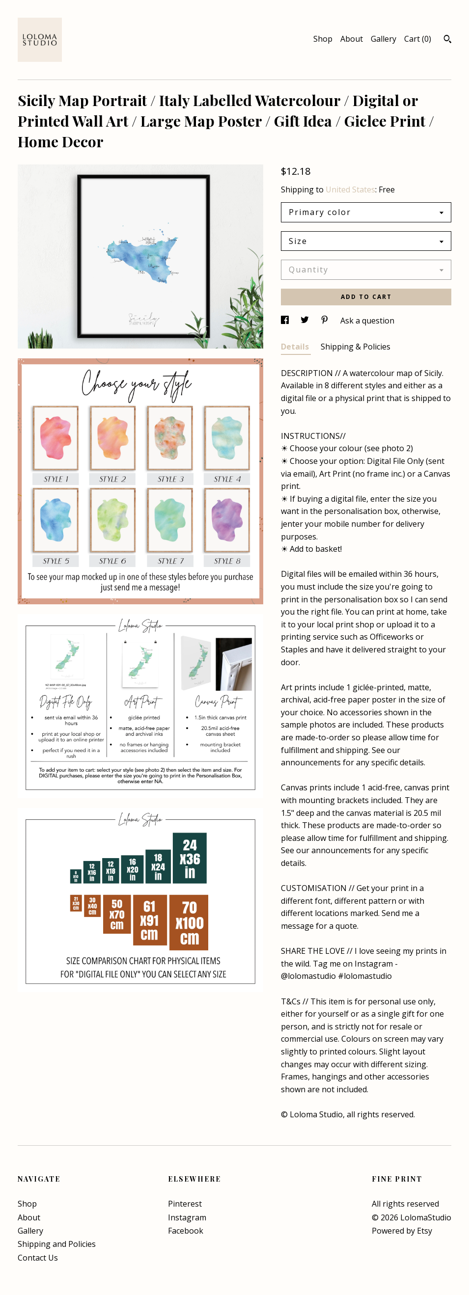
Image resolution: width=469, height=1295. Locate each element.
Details (296, 346)
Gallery (383, 38)
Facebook (185, 1230)
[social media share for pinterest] (326, 320)
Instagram (187, 1217)
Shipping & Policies (355, 346)
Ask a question (367, 320)
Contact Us (38, 1257)
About (351, 38)
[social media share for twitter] (306, 320)
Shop (322, 38)
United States (350, 189)
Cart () (417, 38)
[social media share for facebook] (286, 320)
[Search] (447, 40)
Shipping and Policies (57, 1244)
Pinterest (185, 1203)
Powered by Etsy (402, 1230)
